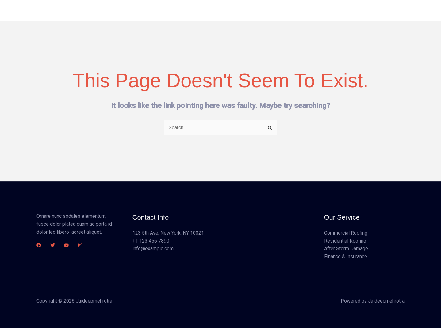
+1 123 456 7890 (150, 241)
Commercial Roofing (345, 233)
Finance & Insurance (345, 256)
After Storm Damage (346, 249)
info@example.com (153, 249)
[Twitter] (52, 245)
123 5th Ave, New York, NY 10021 (168, 233)
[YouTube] (66, 245)
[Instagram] (80, 245)
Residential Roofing (345, 241)
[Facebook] (38, 245)
